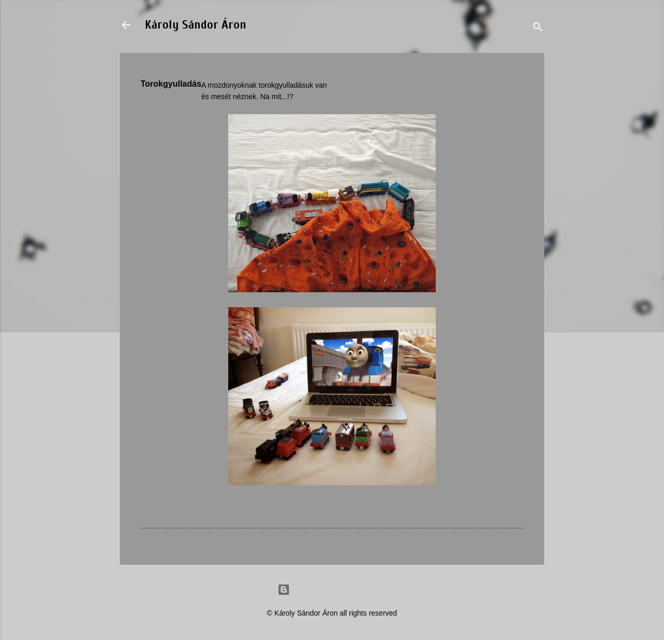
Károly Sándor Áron (195, 25)
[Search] (538, 28)
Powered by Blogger (332, 589)
